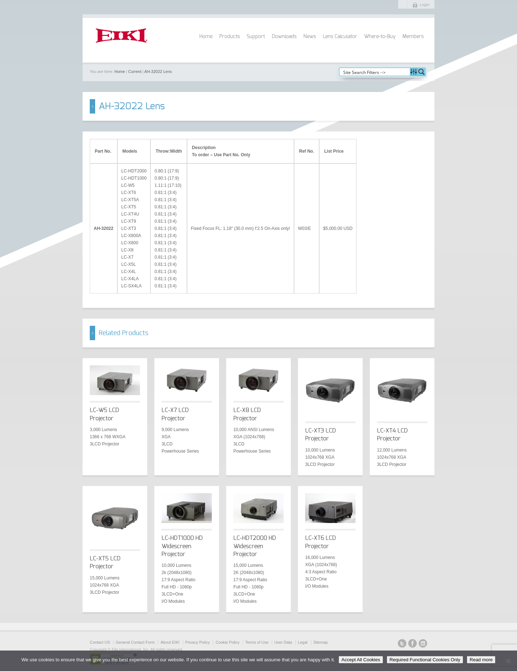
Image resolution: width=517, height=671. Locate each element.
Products (229, 36)
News (309, 36)
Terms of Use (257, 642)
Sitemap (320, 642)
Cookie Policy (227, 642)
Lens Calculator (340, 36)
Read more (481, 659)
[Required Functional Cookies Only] (508, 661)
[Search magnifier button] (421, 72)
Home (206, 36)
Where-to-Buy (380, 36)
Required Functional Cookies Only (425, 659)
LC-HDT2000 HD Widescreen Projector (254, 546)
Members (413, 36)
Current (134, 71)
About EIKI (170, 642)
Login (424, 5)
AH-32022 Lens (158, 71)
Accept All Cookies (360, 659)
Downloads (284, 36)
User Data (283, 642)
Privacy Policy (197, 642)
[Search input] (374, 72)
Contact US (100, 642)
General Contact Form (135, 642)
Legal (303, 642)
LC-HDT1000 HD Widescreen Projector (182, 546)
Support (256, 36)
